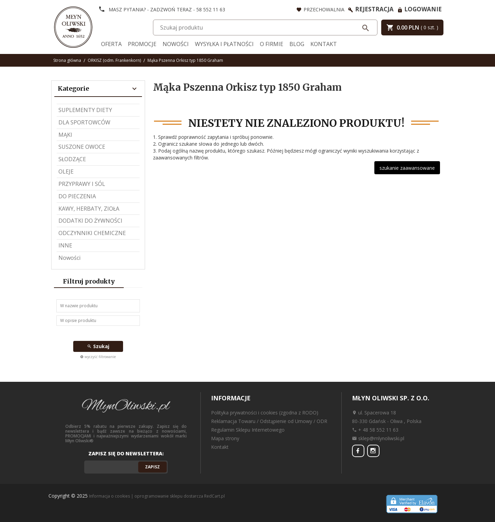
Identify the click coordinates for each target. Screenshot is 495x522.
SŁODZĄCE (72, 159)
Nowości (176, 44)
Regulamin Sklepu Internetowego (248, 429)
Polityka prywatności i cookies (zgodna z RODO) (264, 412)
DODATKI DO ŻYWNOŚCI (90, 220)
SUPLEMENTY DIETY (85, 110)
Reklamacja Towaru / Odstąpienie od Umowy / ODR (269, 421)
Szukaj (98, 346)
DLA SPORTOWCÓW (84, 122)
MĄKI (65, 134)
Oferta (111, 44)
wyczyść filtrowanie (98, 356)
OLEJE (66, 171)
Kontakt (323, 44)
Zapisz (152, 467)
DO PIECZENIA (77, 196)
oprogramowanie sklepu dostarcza (168, 496)
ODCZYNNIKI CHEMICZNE (92, 233)
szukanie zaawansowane (407, 168)
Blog (296, 44)
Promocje (142, 44)
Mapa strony (225, 438)
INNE (65, 245)
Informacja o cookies (109, 496)
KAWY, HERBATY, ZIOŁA (88, 208)
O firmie (271, 44)
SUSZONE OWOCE (81, 147)
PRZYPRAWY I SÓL (81, 184)
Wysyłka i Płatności (224, 44)
